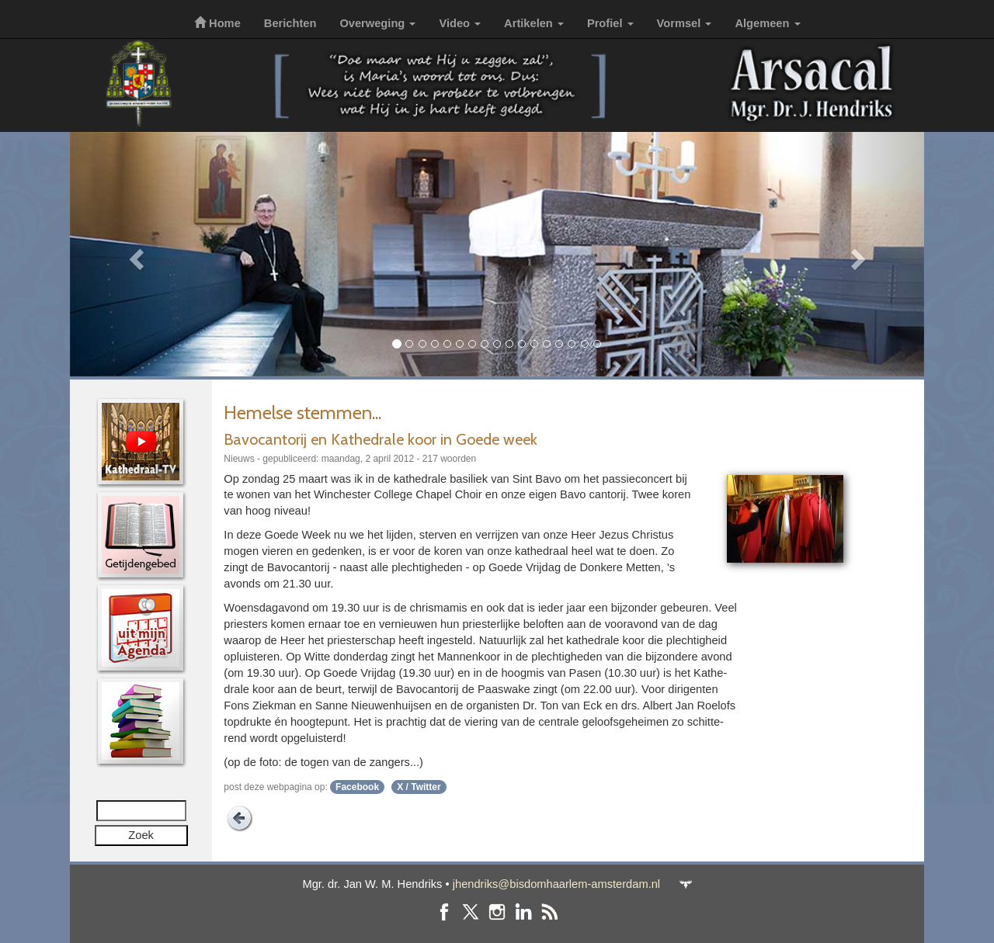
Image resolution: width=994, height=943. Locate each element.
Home (217, 23)
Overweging (377, 23)
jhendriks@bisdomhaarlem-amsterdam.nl (556, 884)
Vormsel (684, 23)
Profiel (610, 23)
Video (460, 23)
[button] (134, 254)
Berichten (290, 23)
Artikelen (534, 23)
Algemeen (767, 23)
